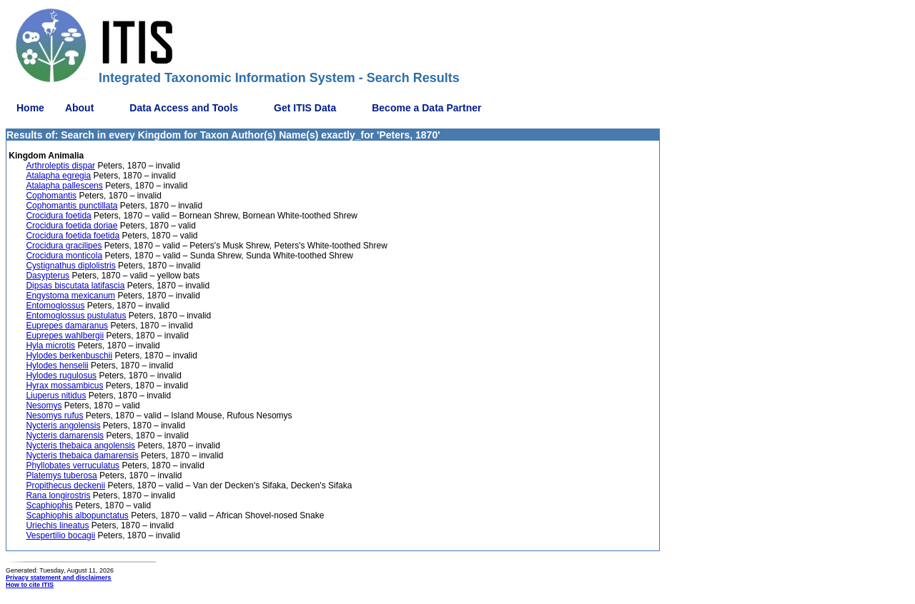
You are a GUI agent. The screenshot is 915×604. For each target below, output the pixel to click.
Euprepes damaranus (67, 326)
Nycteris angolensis (63, 426)
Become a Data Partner (426, 108)
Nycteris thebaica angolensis (80, 446)
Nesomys (43, 406)
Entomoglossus (55, 306)
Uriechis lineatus (57, 525)
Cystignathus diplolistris (70, 266)
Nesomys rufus (54, 416)
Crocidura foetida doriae (71, 226)
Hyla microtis (50, 346)
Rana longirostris (58, 495)
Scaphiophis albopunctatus (77, 515)
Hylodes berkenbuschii (69, 356)
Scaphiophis (49, 505)
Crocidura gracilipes (64, 246)
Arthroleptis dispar (60, 166)
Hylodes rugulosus (61, 376)
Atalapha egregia (58, 176)
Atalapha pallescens (64, 186)
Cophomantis (51, 196)
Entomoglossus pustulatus (76, 316)
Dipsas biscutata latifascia (75, 286)
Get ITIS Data (305, 108)
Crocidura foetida (58, 216)
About (79, 108)
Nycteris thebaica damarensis (82, 455)
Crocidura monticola (64, 256)
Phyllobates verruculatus (72, 465)
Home (30, 108)
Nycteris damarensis (65, 436)
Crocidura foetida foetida (72, 236)
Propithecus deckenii (65, 485)
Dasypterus (47, 276)
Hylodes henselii (57, 366)
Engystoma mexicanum (70, 296)
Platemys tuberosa (61, 475)
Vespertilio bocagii (60, 535)
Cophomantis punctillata (71, 206)
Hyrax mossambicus (64, 386)
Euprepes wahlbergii (65, 336)
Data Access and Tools (183, 108)
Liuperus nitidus (56, 396)
